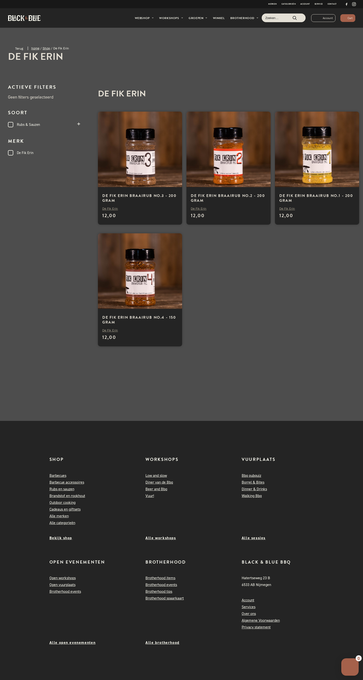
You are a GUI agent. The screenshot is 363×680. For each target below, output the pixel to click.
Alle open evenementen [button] (72, 642)
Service (319, 4)
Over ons (249, 613)
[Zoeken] (284, 17)
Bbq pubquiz (251, 475)
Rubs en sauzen (61, 489)
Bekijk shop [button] (60, 538)
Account (305, 4)
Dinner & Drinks (254, 489)
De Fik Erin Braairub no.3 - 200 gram (139, 198)
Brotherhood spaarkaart (164, 598)
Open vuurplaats (62, 584)
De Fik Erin (25, 152)
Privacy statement (256, 627)
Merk (46, 141)
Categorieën (288, 4)
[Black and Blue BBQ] (24, 18)
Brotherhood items (160, 578)
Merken (272, 4)
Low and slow (156, 475)
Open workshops (62, 578)
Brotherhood (244, 18)
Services (248, 607)
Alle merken (59, 516)
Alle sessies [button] (254, 538)
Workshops (171, 18)
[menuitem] (272, 4)
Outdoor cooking (62, 502)
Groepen (198, 18)
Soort (46, 112)
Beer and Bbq (156, 489)
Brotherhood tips (158, 591)
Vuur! (149, 495)
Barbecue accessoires (66, 482)
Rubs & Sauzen (28, 124)
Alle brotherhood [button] (162, 642)
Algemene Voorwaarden (261, 620)
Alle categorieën (62, 522)
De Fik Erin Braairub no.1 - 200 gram (316, 198)
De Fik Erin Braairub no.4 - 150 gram (139, 320)
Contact (332, 4)
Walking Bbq (252, 495)
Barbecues (57, 475)
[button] (346, 4)
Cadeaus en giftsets (65, 509)
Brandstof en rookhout (67, 495)
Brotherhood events (65, 591)
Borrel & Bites (253, 482)
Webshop (144, 18)
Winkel (219, 18)
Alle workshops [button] (160, 538)
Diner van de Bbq (159, 482)
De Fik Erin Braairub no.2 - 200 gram (228, 198)
